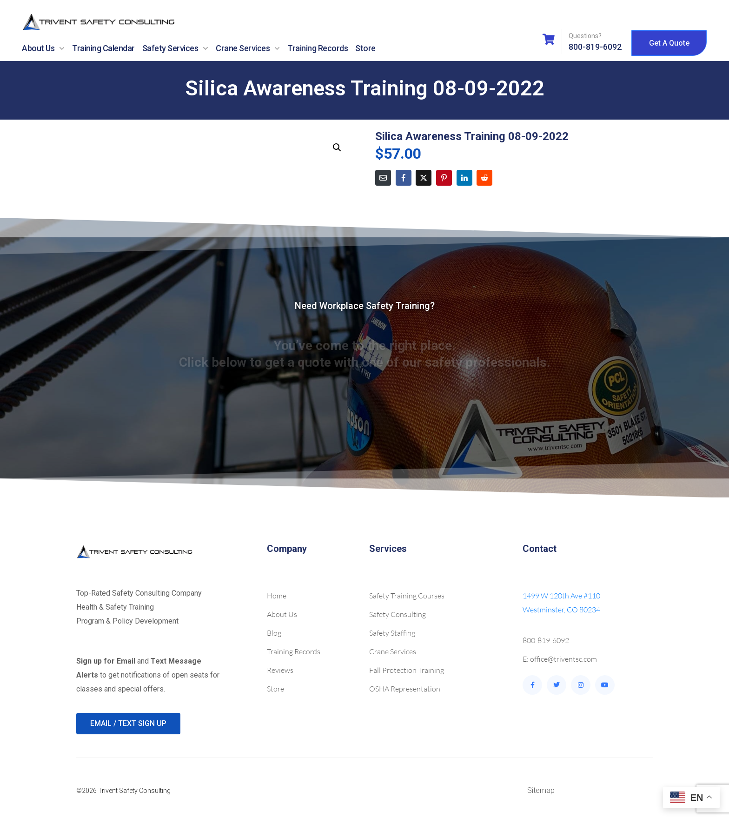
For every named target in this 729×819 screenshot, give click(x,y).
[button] (337, 147)
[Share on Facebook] (403, 178)
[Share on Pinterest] (444, 178)
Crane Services (248, 48)
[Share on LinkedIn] (464, 178)
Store (365, 48)
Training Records (317, 48)
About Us (43, 48)
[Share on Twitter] (423, 178)
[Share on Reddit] (484, 178)
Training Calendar (103, 48)
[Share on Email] (383, 178)
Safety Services (175, 48)
